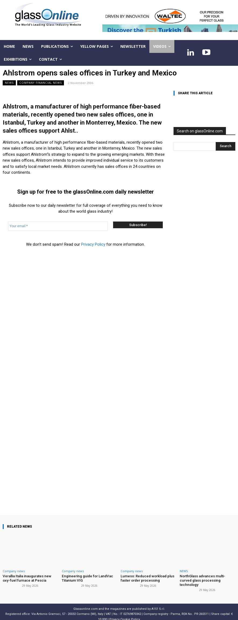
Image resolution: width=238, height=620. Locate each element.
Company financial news (40, 82)
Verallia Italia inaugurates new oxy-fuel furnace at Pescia (30, 578)
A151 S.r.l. (158, 604)
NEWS (9, 82)
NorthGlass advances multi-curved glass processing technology (207, 578)
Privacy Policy (93, 244)
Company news (14, 571)
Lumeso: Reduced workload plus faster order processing (147, 578)
